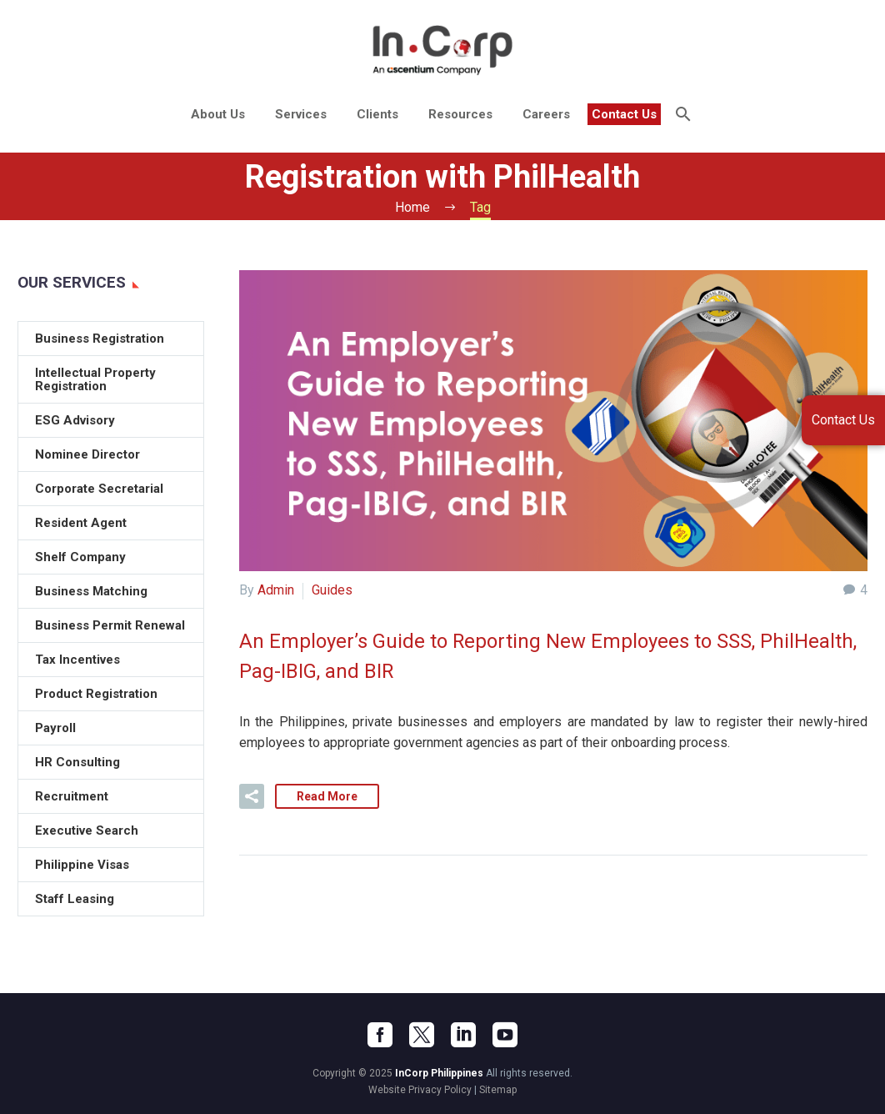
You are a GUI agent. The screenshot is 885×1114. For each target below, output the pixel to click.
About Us (218, 114)
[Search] (682, 114)
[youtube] (505, 1033)
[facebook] (380, 1033)
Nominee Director (87, 454)
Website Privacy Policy (420, 1088)
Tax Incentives (77, 659)
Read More (327, 794)
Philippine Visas (82, 864)
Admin (276, 590)
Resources (460, 114)
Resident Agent (81, 522)
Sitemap (498, 1088)
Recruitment (71, 796)
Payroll (55, 727)
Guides (332, 590)
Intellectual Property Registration (95, 379)
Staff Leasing (74, 898)
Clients (377, 114)
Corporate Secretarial (99, 488)
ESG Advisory (75, 420)
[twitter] (421, 1033)
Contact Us (624, 114)
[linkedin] (463, 1033)
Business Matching (91, 591)
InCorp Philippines (439, 1071)
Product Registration (96, 693)
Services (301, 114)
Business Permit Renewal (110, 625)
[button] (251, 794)
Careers (546, 114)
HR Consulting (77, 762)
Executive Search (86, 830)
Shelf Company (80, 557)
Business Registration (99, 338)
